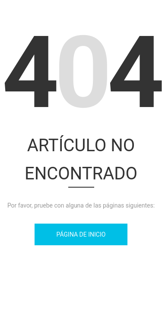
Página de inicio (81, 234)
